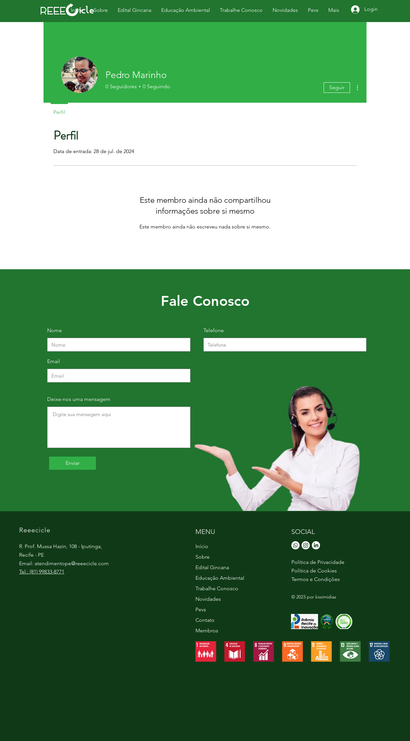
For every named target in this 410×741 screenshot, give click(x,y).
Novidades (208, 599)
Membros (206, 630)
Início (201, 546)
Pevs (200, 609)
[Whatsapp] (295, 545)
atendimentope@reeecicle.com (72, 563)
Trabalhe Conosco (216, 588)
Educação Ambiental (219, 578)
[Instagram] (306, 545)
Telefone (213, 330)
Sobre (202, 557)
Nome (54, 330)
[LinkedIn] (316, 545)
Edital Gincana (212, 567)
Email (53, 361)
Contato (205, 620)
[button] (313, 10)
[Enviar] (72, 463)
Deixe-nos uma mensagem (78, 399)
